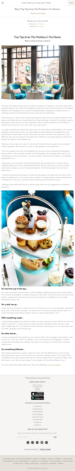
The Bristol (37, 425)
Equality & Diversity (55, 459)
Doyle (36, 2)
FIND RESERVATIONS (9, 459)
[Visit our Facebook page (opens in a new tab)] (27, 442)
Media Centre (67, 459)
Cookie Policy (18, 463)
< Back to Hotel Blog (37, 13)
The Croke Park (37, 419)
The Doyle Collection (37, 378)
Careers (43, 459)
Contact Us (35, 461)
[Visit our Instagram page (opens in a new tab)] (37, 442)
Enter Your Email (22, 437)
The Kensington (38, 409)
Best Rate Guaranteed (24, 459)
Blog (17, 9)
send (55, 437)
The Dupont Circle (37, 417)
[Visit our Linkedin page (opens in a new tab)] (46, 442)
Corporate (44, 461)
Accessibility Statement (48, 463)
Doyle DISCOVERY (55, 461)
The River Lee (37, 422)
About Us (36, 459)
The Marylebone (37, 411)
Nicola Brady (40, 26)
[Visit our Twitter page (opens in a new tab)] (32, 442)
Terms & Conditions (31, 463)
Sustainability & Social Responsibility (17, 461)
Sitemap (60, 463)
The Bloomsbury (37, 414)
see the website (54, 365)
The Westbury (40, 24)
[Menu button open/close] (3, 3)
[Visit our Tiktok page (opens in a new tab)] (41, 442)
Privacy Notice (68, 461)
